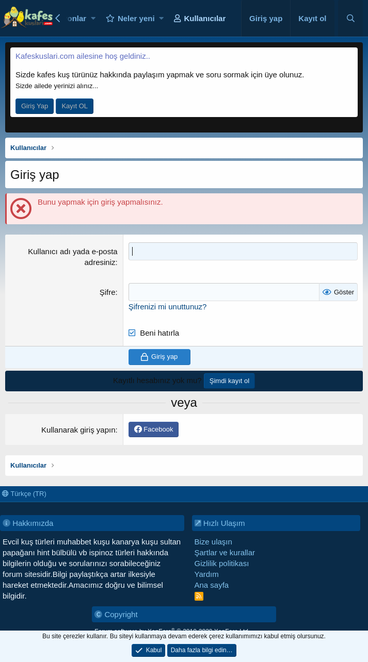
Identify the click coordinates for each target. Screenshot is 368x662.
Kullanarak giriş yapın (78, 429)
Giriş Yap (34, 106)
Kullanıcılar (205, 18)
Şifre (108, 292)
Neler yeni (136, 18)
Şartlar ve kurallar (225, 552)
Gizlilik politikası (222, 563)
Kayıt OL (74, 106)
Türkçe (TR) (24, 494)
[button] (93, 18)
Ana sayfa (212, 585)
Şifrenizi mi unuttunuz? (168, 306)
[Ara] (350, 18)
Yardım (207, 574)
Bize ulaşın (213, 541)
